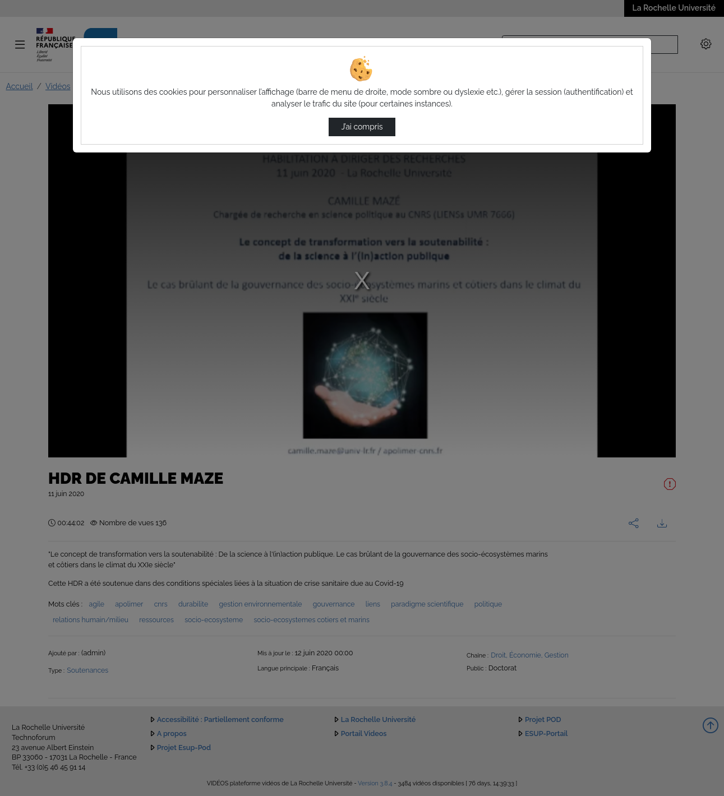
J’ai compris (361, 126)
